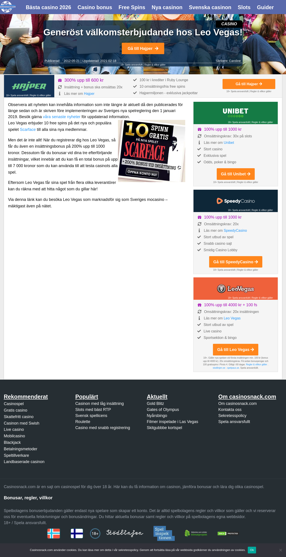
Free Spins (131, 7)
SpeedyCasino (235, 230)
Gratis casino (15, 410)
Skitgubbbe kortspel (164, 427)
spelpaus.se (233, 368)
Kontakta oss (230, 409)
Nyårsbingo (157, 415)
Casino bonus (95, 7)
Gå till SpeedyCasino (235, 262)
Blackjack (12, 442)
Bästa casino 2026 (48, 7)
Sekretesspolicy (232, 415)
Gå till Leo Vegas (235, 349)
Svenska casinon (210, 7)
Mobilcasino (14, 436)
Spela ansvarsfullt (234, 421)
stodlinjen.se (219, 368)
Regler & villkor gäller (154, 65)
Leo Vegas (232, 318)
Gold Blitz (155, 403)
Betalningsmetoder (20, 449)
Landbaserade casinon (24, 461)
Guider (265, 7)
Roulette (82, 421)
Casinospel (14, 404)
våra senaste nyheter (61, 117)
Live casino (14, 429)
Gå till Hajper (143, 48)
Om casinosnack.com (237, 403)
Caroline (235, 61)
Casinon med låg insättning (99, 403)
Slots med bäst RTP (93, 409)
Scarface (28, 129)
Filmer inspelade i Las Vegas (172, 421)
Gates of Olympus (163, 409)
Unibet (229, 143)
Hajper (89, 94)
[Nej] (280, 550)
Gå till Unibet (235, 174)
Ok (252, 550)
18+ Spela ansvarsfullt (131, 65)
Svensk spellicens (91, 415)
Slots (244, 7)
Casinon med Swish (21, 423)
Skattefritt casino (19, 417)
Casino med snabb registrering (102, 427)
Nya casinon (167, 7)
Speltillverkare (16, 455)
